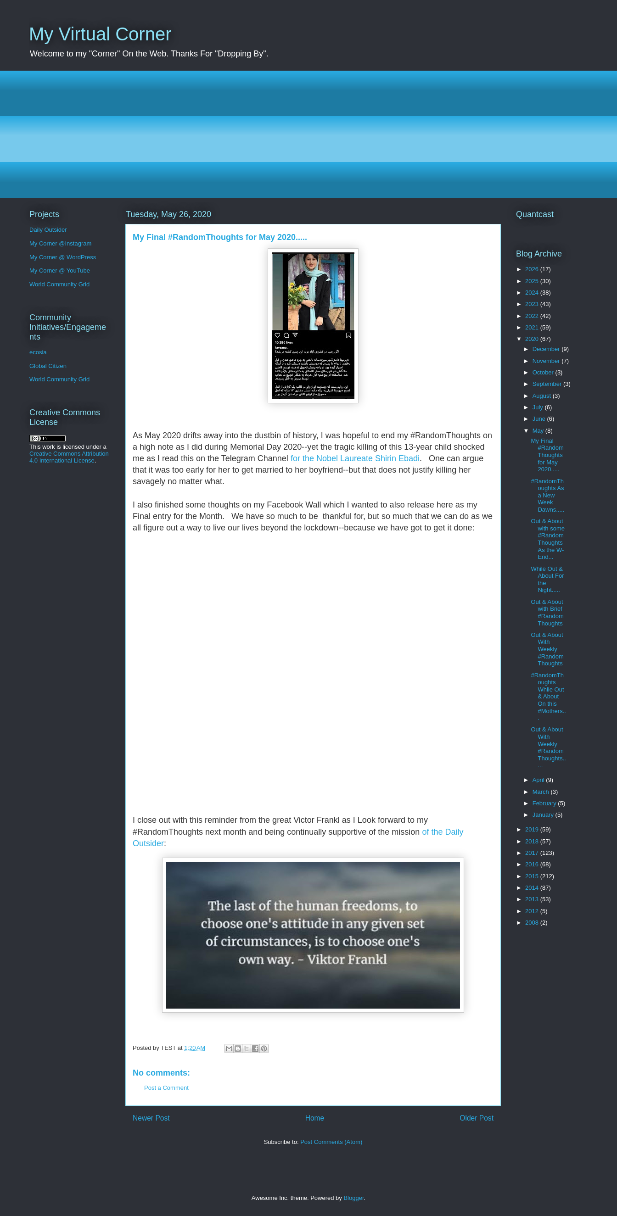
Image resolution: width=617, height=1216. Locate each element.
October (544, 372)
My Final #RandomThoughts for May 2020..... (547, 455)
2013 (532, 899)
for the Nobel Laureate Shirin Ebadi (355, 458)
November (547, 360)
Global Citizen (48, 366)
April (539, 779)
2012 (532, 911)
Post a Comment (166, 1087)
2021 (532, 327)
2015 (532, 876)
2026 (532, 269)
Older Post (477, 1118)
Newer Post (151, 1118)
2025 (532, 281)
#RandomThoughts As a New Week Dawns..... (547, 495)
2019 (532, 829)
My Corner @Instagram (60, 243)
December (547, 349)
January (544, 814)
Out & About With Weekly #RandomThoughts (547, 649)
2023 (532, 304)
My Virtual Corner (100, 34)
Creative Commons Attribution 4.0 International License (69, 457)
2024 (532, 292)
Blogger (353, 1197)
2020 (532, 338)
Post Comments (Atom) (331, 1141)
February (545, 803)
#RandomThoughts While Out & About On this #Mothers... (548, 697)
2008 (532, 922)
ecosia (38, 352)
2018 (532, 841)
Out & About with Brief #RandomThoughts (547, 612)
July (539, 407)
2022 (532, 315)
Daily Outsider (48, 229)
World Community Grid (59, 284)
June (540, 418)
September (548, 383)
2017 (532, 852)
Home (315, 1118)
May (539, 430)
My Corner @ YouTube (59, 270)
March (542, 791)
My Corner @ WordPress (62, 257)
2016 (532, 864)
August (543, 395)
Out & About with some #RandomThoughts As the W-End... (548, 539)
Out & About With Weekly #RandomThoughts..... (548, 747)
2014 (532, 887)
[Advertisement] (304, 134)
